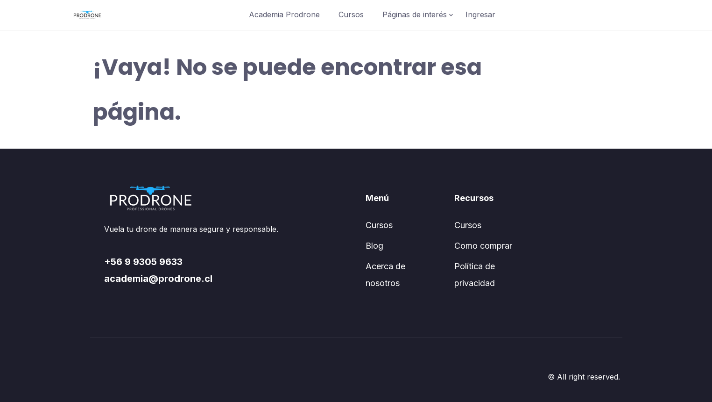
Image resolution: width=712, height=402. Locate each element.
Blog (374, 246)
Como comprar (483, 246)
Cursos (351, 14)
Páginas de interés (414, 14)
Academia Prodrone (284, 14)
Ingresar (480, 14)
